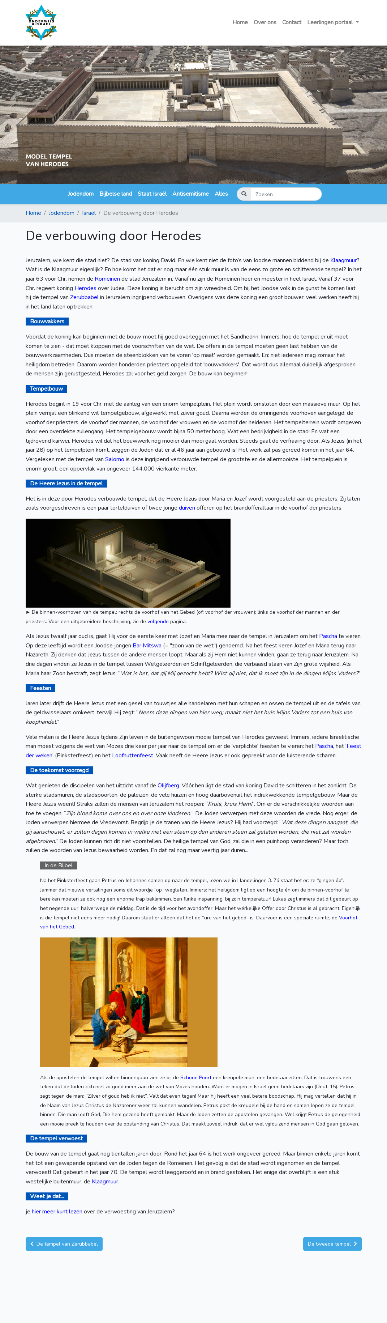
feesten (269, 746)
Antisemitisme (190, 194)
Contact (291, 22)
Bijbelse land (115, 194)
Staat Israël (152, 194)
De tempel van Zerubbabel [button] (64, 1243)
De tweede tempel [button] (332, 1243)
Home (240, 22)
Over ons (265, 22)
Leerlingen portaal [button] (330, 22)
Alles (221, 194)
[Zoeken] (286, 194)
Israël (89, 213)
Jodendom (81, 194)
